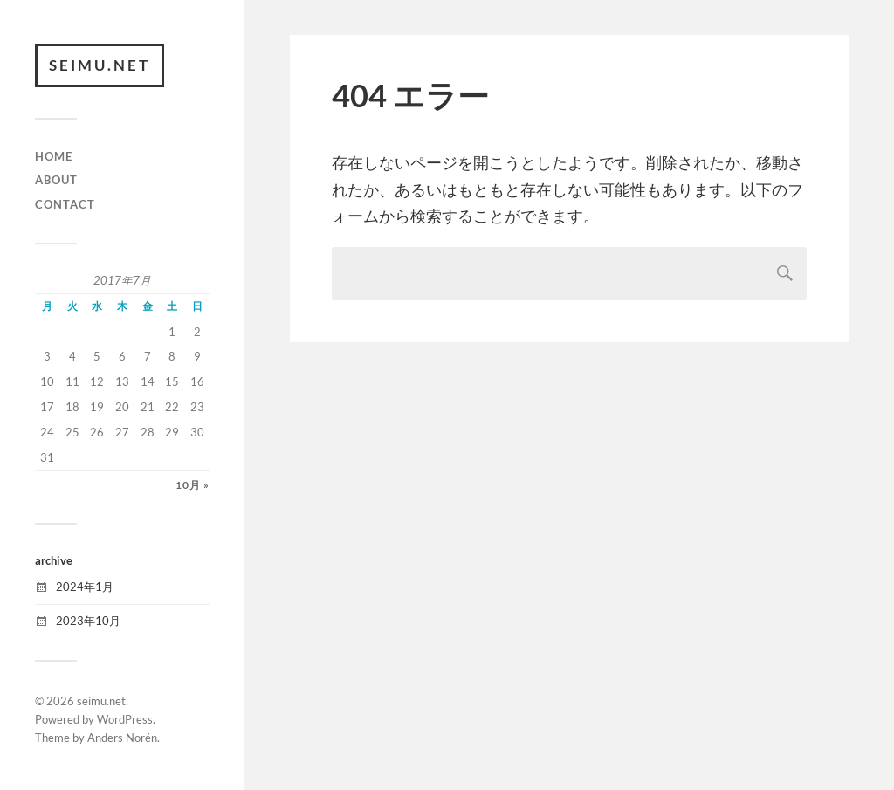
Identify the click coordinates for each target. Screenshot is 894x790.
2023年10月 (88, 621)
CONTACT (65, 204)
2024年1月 (84, 587)
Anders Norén (122, 738)
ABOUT (56, 180)
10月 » (192, 485)
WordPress (125, 719)
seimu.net (99, 65)
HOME (53, 156)
